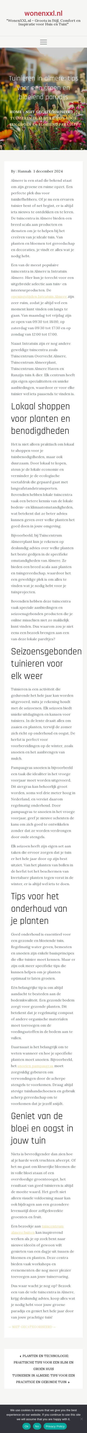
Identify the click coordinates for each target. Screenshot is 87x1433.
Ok (26, 1426)
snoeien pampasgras (35, 1066)
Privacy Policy (55, 1426)
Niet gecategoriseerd (32, 1327)
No (37, 1426)
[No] (81, 1419)
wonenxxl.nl (43, 13)
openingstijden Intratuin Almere (39, 296)
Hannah (24, 171)
